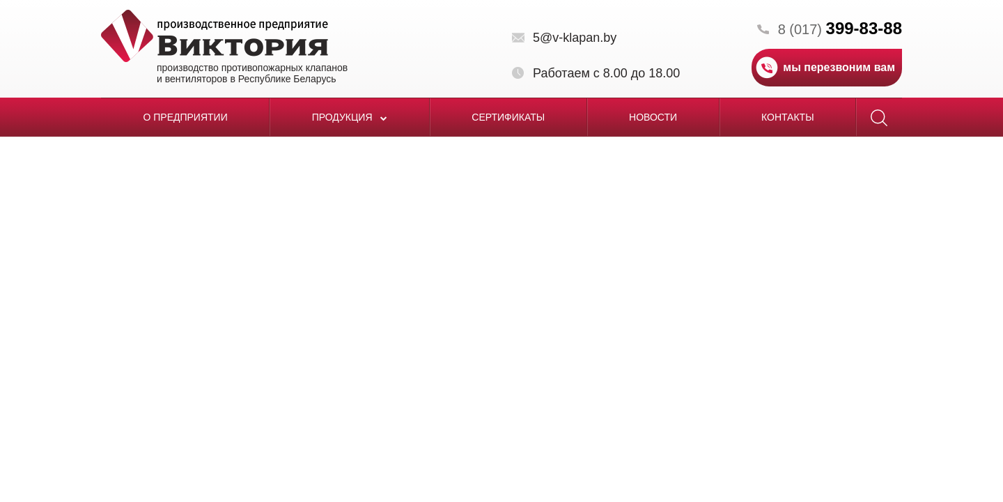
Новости (653, 117)
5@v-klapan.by (574, 38)
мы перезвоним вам (839, 67)
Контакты (787, 117)
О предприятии (185, 117)
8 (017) (840, 29)
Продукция (350, 117)
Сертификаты (508, 117)
